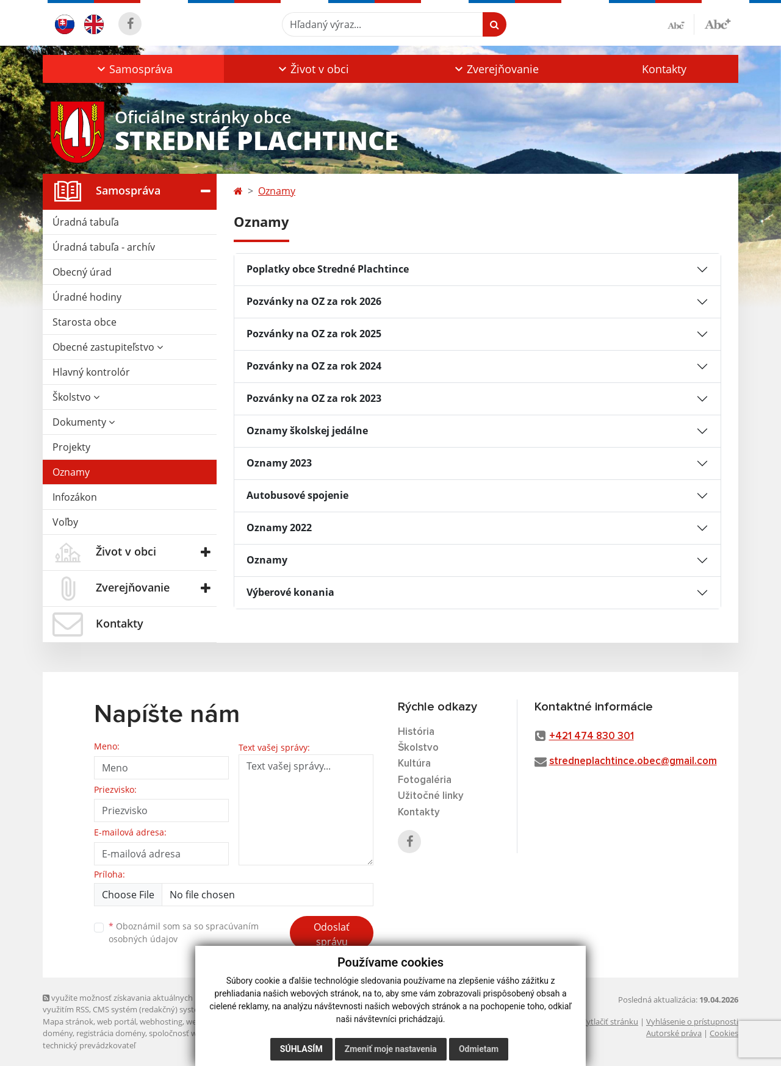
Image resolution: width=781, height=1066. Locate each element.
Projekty (71, 447)
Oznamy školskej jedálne (307, 430)
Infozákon (74, 497)
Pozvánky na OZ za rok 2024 (314, 366)
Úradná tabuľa (85, 222)
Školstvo (75, 397)
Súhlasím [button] (301, 1049)
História (416, 732)
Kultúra (414, 764)
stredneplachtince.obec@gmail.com (633, 761)
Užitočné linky (431, 796)
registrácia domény (110, 1033)
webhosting (161, 1021)
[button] (133, 69)
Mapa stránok (68, 1021)
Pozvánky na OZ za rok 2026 (314, 301)
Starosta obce (84, 322)
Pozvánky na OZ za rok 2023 (314, 398)
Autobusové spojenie (297, 495)
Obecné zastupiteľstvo (107, 347)
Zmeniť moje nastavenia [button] (391, 1049)
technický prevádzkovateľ (89, 1045)
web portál (116, 1021)
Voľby (65, 522)
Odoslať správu (332, 934)
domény (58, 1033)
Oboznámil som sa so (184, 932)
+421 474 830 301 (591, 736)
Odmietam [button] (478, 1049)
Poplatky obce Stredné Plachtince (328, 269)
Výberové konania (290, 592)
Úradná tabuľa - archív (103, 247)
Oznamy (71, 472)
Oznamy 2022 (279, 527)
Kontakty (664, 69)
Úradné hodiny (86, 297)
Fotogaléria (425, 780)
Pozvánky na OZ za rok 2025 (314, 333)
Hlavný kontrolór (91, 372)
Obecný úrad (82, 272)
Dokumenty (83, 422)
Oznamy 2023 (279, 463)
